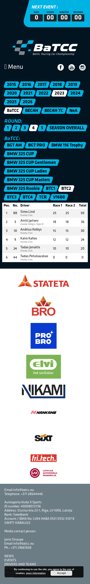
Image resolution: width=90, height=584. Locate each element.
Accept (61, 573)
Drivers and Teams (20, 564)
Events (10, 560)
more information (36, 573)
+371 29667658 (21, 548)
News (9, 556)
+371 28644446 (32, 494)
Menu (13, 67)
